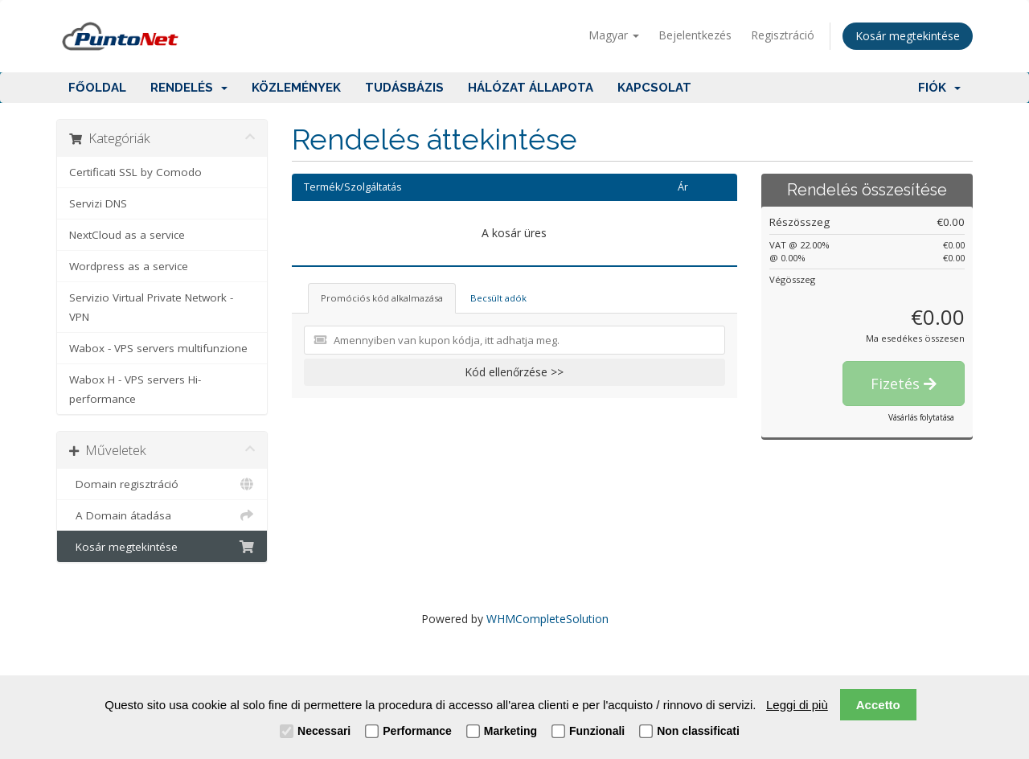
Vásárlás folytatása (921, 417)
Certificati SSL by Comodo (135, 172)
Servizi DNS (98, 203)
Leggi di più (797, 705)
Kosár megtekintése (907, 35)
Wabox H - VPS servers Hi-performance (135, 389)
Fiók (939, 87)
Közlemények (296, 87)
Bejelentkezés (695, 35)
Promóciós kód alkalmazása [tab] (382, 298)
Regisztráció (782, 35)
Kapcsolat (654, 87)
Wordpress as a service (128, 266)
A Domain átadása (162, 515)
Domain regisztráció (162, 484)
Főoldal (97, 87)
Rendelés (189, 87)
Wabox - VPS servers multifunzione (158, 348)
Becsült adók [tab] (498, 298)
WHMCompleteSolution (547, 618)
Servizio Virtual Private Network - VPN (151, 307)
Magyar (613, 35)
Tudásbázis (404, 87)
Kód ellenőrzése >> (514, 372)
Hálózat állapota (530, 87)
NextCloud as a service (127, 235)
